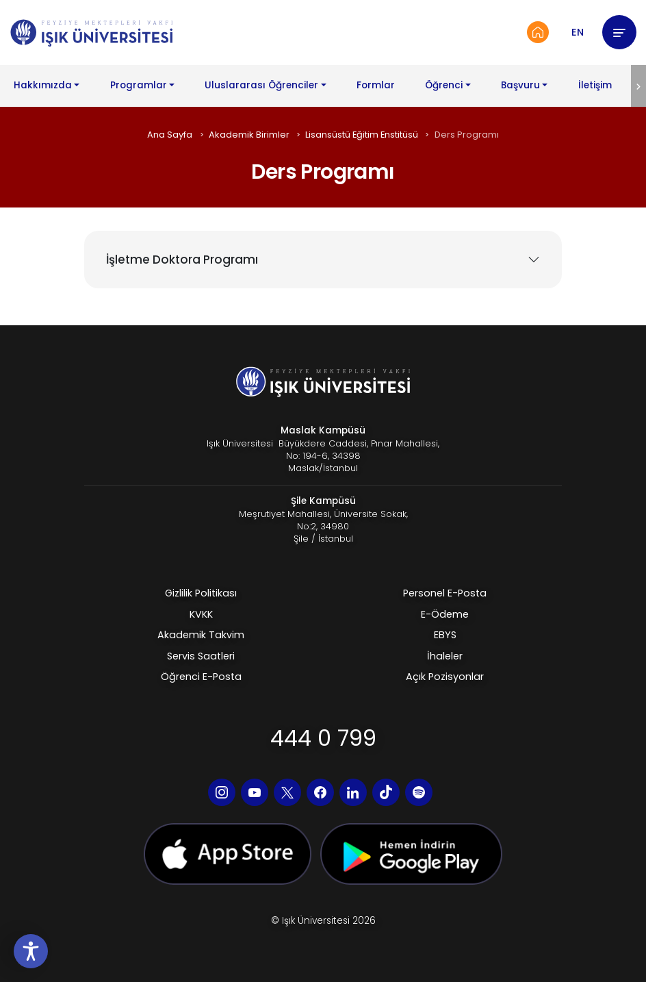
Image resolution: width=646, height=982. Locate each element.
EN (577, 32)
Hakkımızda (43, 85)
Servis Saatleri (201, 656)
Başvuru (520, 85)
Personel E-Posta (445, 593)
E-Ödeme (445, 614)
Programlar (138, 85)
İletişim (595, 85)
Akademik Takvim (200, 635)
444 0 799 (323, 737)
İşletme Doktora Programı (182, 259)
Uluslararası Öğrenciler (261, 85)
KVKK (201, 614)
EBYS (445, 635)
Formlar (376, 85)
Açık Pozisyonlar (445, 676)
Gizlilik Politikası (201, 593)
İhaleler (445, 656)
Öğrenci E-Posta (201, 676)
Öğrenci (444, 85)
